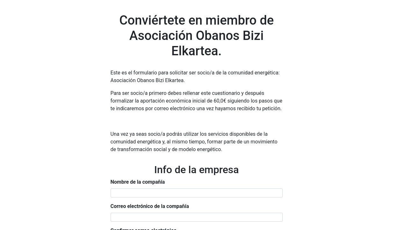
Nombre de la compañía (138, 182)
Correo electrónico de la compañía (150, 206)
